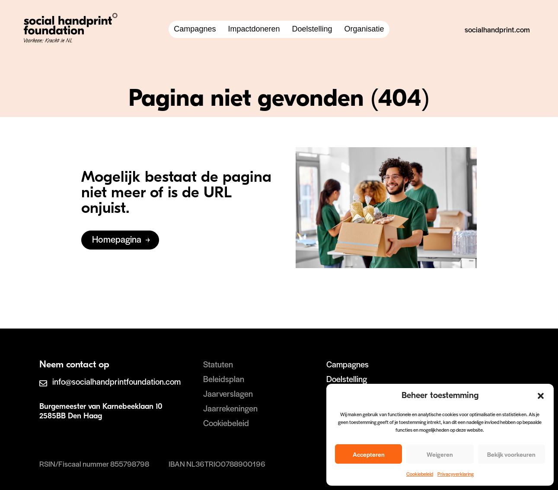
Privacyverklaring (455, 473)
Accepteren (369, 454)
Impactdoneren (254, 29)
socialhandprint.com (497, 29)
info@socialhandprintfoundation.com (116, 381)
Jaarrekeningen (230, 408)
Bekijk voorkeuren (511, 454)
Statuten (218, 364)
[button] (540, 396)
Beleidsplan (223, 379)
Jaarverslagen (228, 393)
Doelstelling (312, 29)
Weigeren (440, 454)
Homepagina (116, 239)
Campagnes (195, 29)
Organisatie (364, 29)
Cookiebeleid (419, 473)
